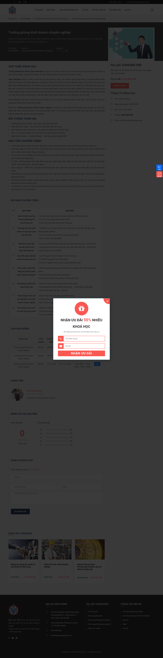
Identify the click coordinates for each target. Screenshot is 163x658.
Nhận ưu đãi (81, 353)
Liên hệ (159, 176)
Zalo (159, 169)
